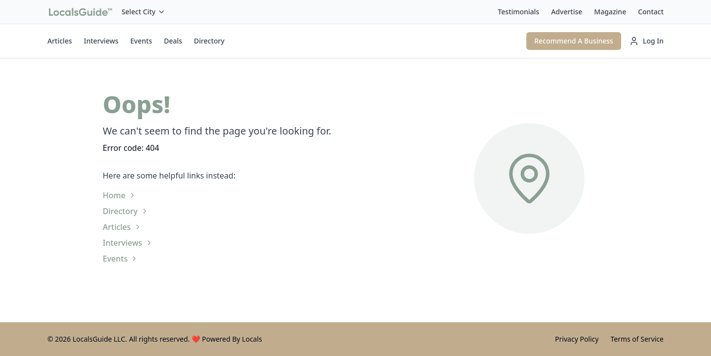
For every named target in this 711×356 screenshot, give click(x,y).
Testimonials (518, 11)
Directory (209, 40)
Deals (173, 40)
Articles (59, 40)
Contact (651, 11)
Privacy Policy (576, 339)
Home (119, 195)
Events (141, 40)
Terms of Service (637, 339)
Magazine (610, 11)
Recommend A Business (573, 40)
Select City (143, 11)
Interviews (101, 40)
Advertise (566, 11)
